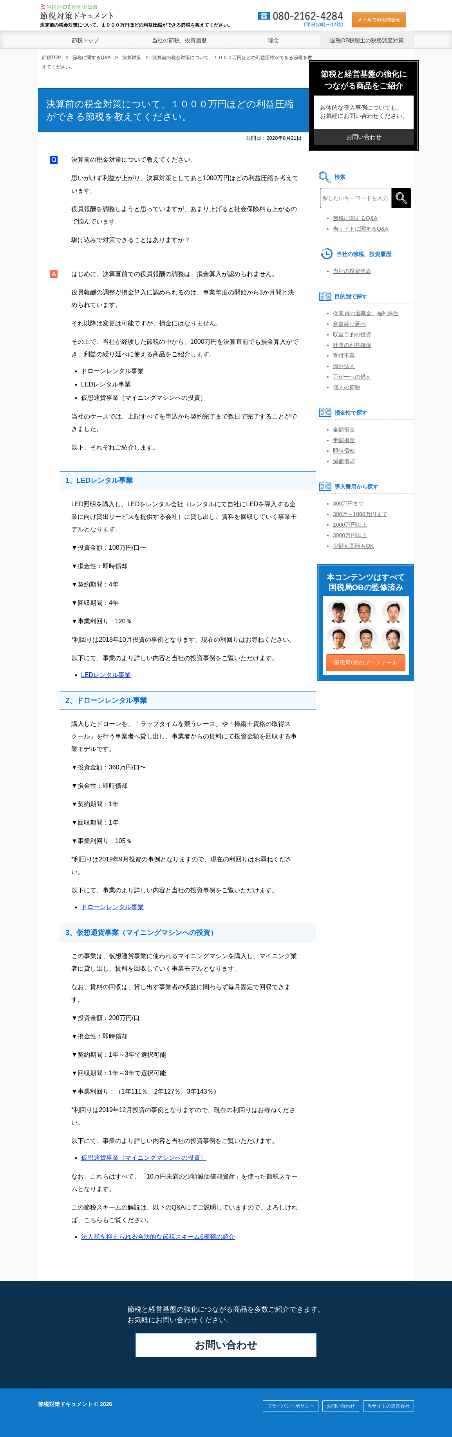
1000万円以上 (350, 525)
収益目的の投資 (352, 334)
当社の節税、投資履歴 (179, 40)
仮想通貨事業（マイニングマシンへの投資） (143, 1157)
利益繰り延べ (349, 324)
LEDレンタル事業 (106, 675)
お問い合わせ (226, 1345)
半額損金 (344, 440)
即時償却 (344, 451)
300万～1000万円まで (360, 514)
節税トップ (85, 40)
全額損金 (344, 429)
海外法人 (344, 366)
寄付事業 (344, 355)
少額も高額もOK (353, 546)
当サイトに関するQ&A (361, 229)
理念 (273, 40)
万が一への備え (352, 377)
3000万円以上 (350, 535)
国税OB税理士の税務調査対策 (367, 40)
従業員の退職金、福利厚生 (366, 313)
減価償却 (344, 461)
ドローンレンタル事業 (112, 907)
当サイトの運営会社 (388, 1406)
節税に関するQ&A (355, 218)
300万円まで (348, 503)
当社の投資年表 (352, 271)
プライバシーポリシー (290, 1406)
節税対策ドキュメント (65, 1404)
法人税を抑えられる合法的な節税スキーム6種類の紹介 (158, 1236)
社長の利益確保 (352, 345)
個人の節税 (346, 387)
